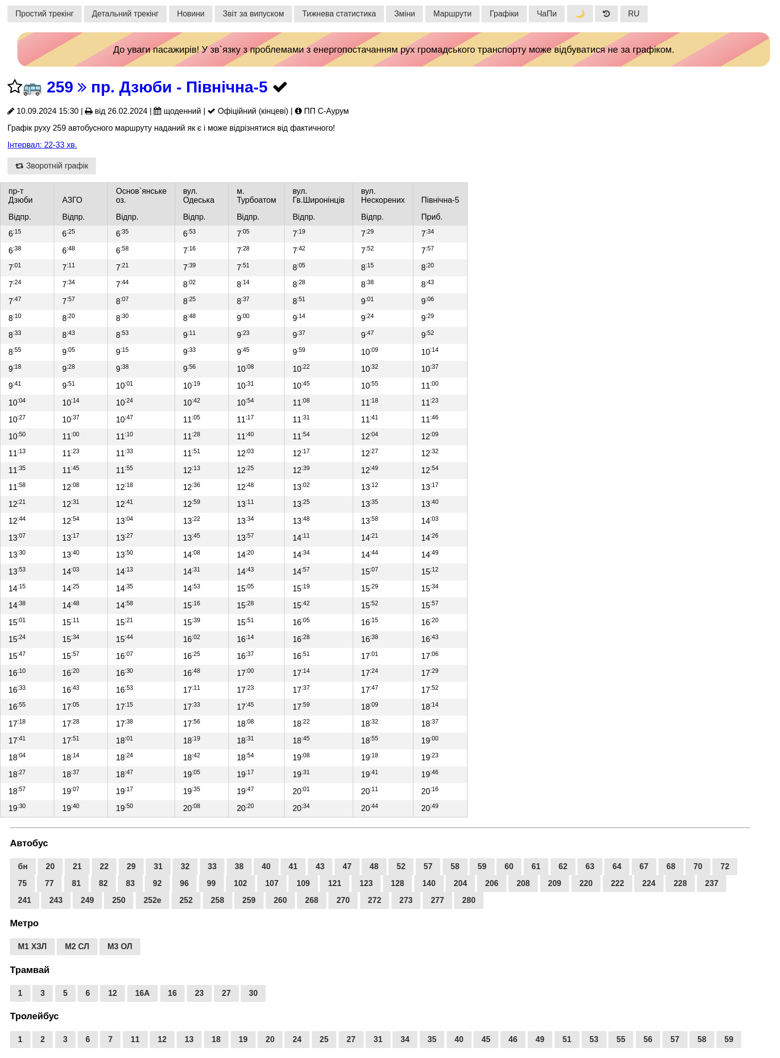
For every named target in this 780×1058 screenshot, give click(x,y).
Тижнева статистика (339, 13)
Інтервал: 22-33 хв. (42, 145)
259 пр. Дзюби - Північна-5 (157, 87)
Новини (191, 13)
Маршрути (452, 13)
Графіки (503, 13)
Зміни (404, 13)
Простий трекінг (44, 13)
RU (634, 13)
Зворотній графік (51, 166)
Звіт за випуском (253, 13)
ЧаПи (547, 13)
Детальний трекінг (125, 13)
